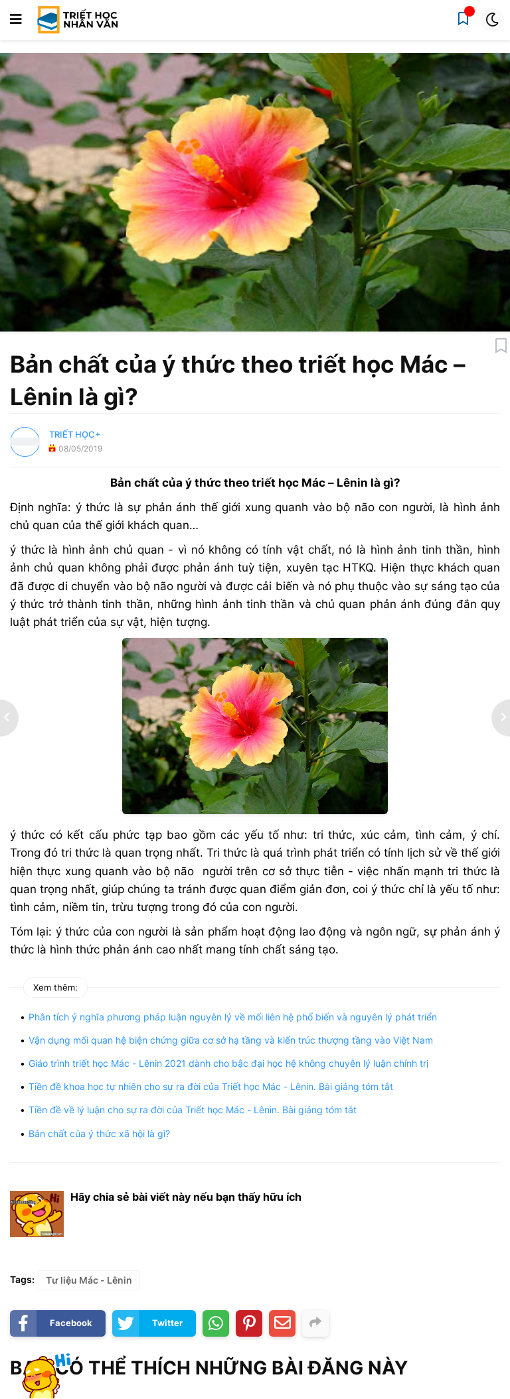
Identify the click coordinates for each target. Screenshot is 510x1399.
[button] (16, 20)
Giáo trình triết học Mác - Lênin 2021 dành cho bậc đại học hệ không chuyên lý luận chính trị (228, 1063)
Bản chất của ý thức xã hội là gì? (99, 1133)
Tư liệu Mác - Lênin (89, 1280)
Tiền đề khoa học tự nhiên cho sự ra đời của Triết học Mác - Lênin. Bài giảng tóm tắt (211, 1086)
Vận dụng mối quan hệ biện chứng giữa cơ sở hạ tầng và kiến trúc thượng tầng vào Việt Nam (231, 1040)
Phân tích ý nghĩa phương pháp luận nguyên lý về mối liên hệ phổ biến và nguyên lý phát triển (233, 1016)
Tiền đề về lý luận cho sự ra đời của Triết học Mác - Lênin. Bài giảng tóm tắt (193, 1109)
